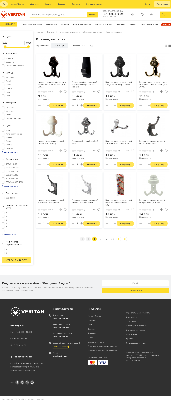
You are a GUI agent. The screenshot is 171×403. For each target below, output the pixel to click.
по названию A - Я (83, 46)
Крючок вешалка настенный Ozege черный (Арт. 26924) (118, 83)
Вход (147, 4)
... (106, 239)
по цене (60, 46)
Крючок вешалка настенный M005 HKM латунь (152, 142)
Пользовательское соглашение (102, 350)
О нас (90, 337)
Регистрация (162, 4)
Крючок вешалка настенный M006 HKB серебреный (85, 201)
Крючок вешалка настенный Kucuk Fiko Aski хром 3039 (118, 142)
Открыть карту (61, 347)
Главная (40, 32)
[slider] (5, 46)
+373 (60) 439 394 (61, 327)
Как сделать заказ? (94, 4)
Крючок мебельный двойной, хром (85, 142)
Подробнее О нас (21, 356)
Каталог (51, 32)
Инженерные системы (82, 24)
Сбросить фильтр (16, 260)
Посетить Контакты (62, 308)
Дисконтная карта (96, 342)
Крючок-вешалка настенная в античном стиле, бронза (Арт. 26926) (52, 84)
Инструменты (51, 24)
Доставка (34, 4)
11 (112, 239)
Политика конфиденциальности (102, 346)
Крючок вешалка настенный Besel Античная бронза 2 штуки (118, 202)
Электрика (65, 24)
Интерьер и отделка (103, 24)
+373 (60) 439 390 (113, 14)
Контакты (76, 4)
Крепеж (132, 24)
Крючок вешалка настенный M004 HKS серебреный (51, 201)
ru (4, 4)
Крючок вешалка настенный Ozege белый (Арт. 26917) (152, 201)
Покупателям (95, 308)
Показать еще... (10, 152)
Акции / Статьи (17, 4)
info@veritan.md (60, 356)
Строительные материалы (31, 24)
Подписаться (135, 290)
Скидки (48, 4)
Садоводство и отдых (148, 24)
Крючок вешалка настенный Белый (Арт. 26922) (51, 142)
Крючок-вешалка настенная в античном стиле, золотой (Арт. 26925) (153, 84)
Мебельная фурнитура (92, 32)
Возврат (61, 4)
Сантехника (120, 24)
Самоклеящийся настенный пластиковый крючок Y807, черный (84, 84)
